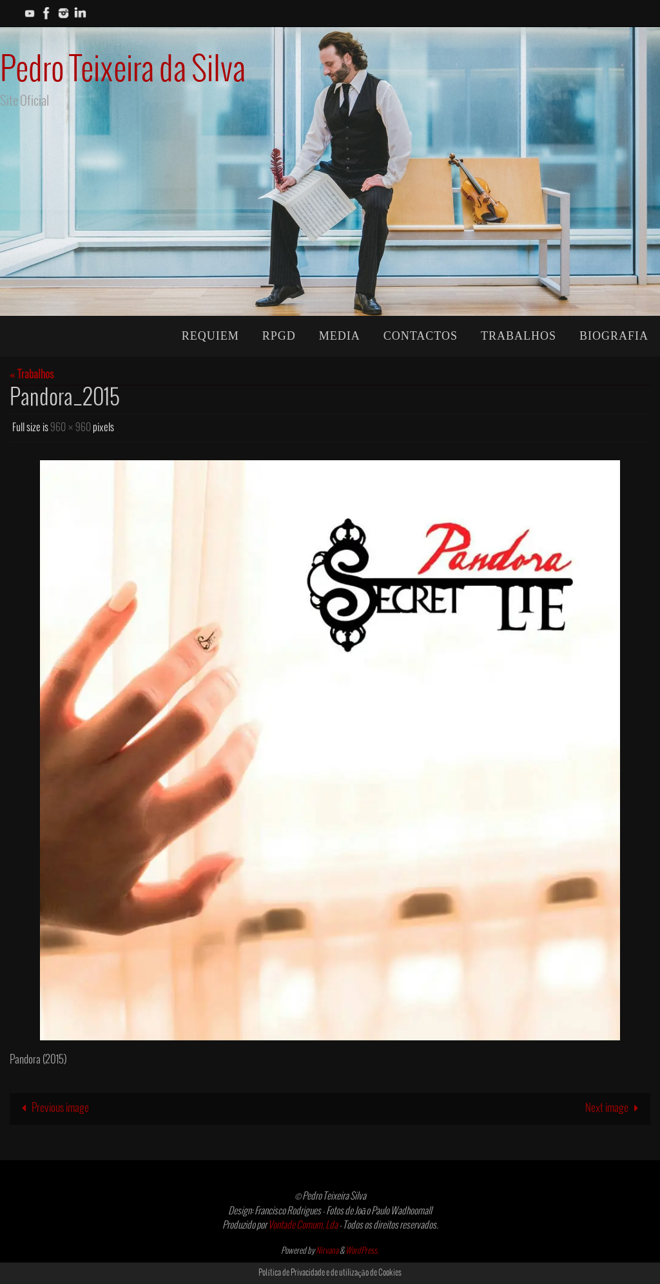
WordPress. (362, 1251)
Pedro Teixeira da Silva (123, 70)
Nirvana (327, 1251)
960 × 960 (70, 427)
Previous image (52, 1108)
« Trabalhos (31, 375)
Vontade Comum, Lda (303, 1225)
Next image (614, 1108)
